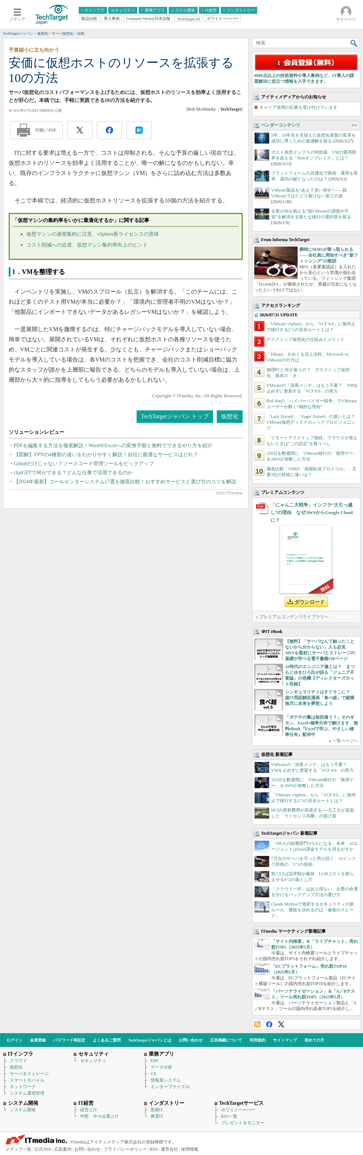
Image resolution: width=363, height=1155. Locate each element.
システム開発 (23, 1109)
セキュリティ (93, 1060)
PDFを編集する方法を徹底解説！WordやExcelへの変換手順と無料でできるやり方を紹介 (113, 445)
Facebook (269, 1024)
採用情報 (189, 1149)
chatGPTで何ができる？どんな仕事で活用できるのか (73, 472)
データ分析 (161, 1067)
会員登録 (38, 1040)
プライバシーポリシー (125, 1149)
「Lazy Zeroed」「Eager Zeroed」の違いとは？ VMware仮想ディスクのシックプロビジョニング (313, 422)
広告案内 (63, 1149)
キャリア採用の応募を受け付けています (298, 107)
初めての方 (314, 1040)
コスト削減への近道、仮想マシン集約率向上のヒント (87, 245)
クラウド (18, 1060)
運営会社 (169, 1149)
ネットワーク (23, 1086)
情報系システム (166, 1080)
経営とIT (88, 1109)
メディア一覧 (18, 1149)
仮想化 (229, 416)
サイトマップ (285, 1040)
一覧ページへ (345, 740)
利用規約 (257, 1040)
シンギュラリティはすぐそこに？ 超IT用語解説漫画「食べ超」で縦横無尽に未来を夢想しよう (320, 697)
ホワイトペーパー (238, 1109)
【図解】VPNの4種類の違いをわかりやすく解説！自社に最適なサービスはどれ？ (106, 454)
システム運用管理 (27, 1093)
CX (154, 1073)
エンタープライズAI (170, 1086)
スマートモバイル (27, 1080)
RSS (257, 1024)
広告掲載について (226, 1040)
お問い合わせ (191, 1040)
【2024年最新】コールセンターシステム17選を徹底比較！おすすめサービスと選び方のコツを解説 (125, 481)
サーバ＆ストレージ (29, 1073)
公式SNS (42, 1149)
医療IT (157, 1109)
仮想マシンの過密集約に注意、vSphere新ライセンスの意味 (92, 234)
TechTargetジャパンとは (149, 1040)
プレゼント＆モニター (242, 1122)
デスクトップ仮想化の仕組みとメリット (306, 339)
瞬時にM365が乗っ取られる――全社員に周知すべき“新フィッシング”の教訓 (328, 255)
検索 (354, 43)
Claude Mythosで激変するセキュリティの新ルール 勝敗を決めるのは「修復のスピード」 (312, 910)
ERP (155, 1060)
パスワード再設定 (69, 1040)
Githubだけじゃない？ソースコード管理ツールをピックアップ (84, 463)
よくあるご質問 (107, 1040)
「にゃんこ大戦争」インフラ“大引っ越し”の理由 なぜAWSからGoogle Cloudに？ (312, 512)
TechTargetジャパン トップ (174, 416)
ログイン (14, 1040)
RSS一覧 (229, 1116)
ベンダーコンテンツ (280, 125)
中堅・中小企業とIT (99, 1116)
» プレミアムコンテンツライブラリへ (292, 616)
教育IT (157, 1116)
